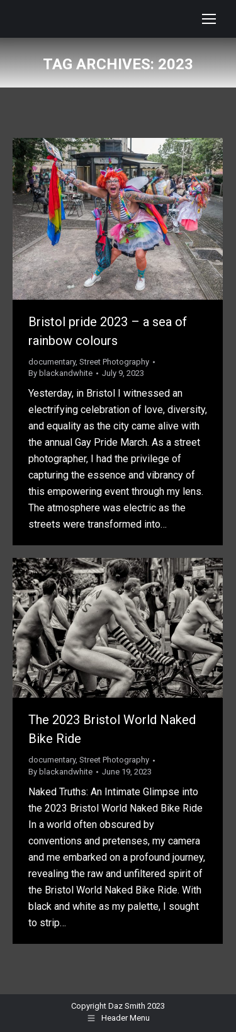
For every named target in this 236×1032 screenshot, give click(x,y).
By (60, 373)
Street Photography (114, 361)
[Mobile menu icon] (208, 18)
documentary (52, 361)
